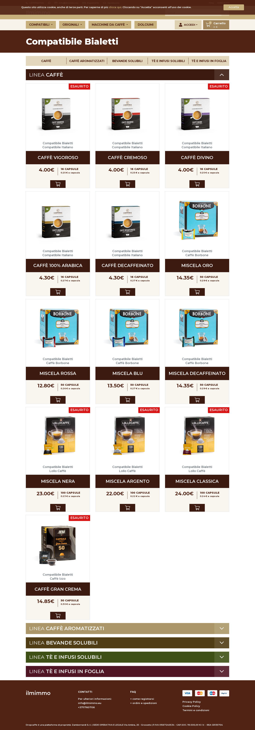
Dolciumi (146, 24)
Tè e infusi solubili (168, 61)
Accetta (234, 7)
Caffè (46, 61)
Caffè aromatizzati (86, 61)
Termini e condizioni (195, 710)
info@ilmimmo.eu (89, 703)
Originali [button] (71, 24)
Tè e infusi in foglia (208, 61)
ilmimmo (38, 693)
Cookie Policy (191, 705)
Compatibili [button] (39, 24)
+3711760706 (86, 707)
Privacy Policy (191, 701)
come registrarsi (143, 698)
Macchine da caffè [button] (109, 24)
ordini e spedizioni (144, 703)
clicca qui (115, 7)
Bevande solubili (127, 61)
